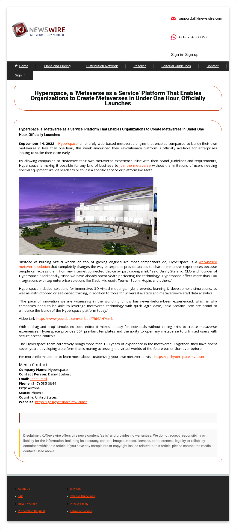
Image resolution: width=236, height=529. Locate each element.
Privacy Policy (79, 503)
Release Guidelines (82, 496)
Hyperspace (68, 143)
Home (23, 66)
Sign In (20, 75)
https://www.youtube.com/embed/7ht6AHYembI (75, 318)
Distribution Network (102, 66)
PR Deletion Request (31, 511)
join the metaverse (135, 165)
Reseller (139, 66)
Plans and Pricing (57, 66)
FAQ (20, 496)
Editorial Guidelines (176, 66)
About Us (24, 488)
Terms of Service (81, 511)
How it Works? (27, 503)
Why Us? (75, 488)
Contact (212, 66)
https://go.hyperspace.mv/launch (180, 356)
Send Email (38, 378)
